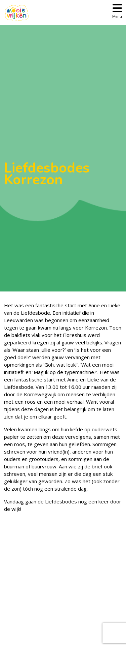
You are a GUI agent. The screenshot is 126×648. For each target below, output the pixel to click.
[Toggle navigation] (117, 11)
